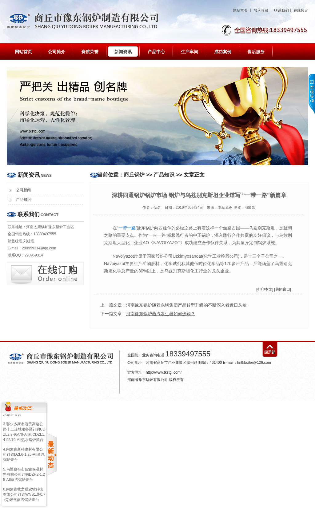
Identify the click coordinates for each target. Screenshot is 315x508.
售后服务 (256, 51)
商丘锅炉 (134, 175)
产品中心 (156, 51)
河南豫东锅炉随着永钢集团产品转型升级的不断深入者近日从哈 (186, 305)
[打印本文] (264, 289)
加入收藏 (260, 10)
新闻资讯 (123, 51)
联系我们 (281, 10)
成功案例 (222, 51)
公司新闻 (23, 190)
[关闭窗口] (282, 289)
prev (12, 121)
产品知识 (23, 199)
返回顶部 (269, 349)
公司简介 (56, 51)
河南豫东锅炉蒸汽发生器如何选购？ (160, 313)
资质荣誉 (89, 51)
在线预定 (300, 10)
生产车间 (189, 51)
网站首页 (240, 10)
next (302, 121)
